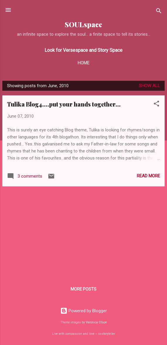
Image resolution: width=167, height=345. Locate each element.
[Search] (158, 12)
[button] (156, 104)
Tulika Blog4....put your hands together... (64, 104)
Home (83, 63)
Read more (148, 175)
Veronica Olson (96, 322)
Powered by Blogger (83, 310)
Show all (149, 85)
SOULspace (83, 24)
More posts (83, 289)
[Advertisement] (83, 232)
